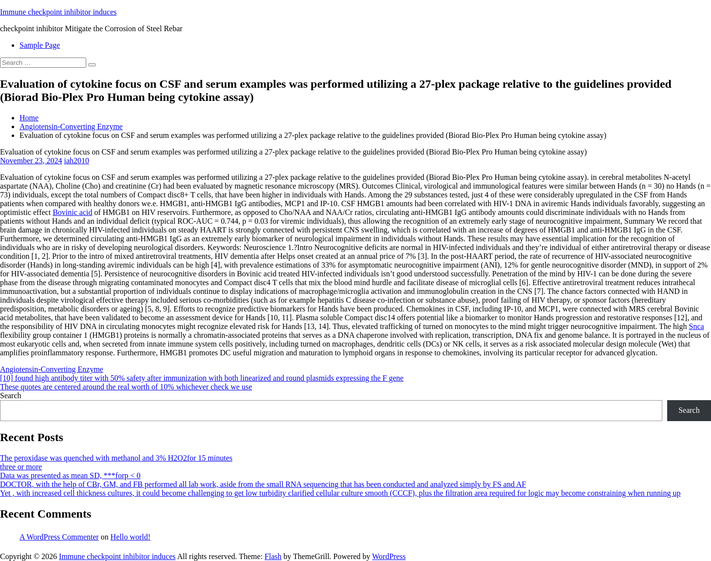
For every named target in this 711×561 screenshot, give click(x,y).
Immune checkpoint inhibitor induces (58, 12)
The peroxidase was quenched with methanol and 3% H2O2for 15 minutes (116, 458)
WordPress (389, 556)
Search (10, 395)
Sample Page (39, 45)
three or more (21, 467)
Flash (272, 556)
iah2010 (77, 160)
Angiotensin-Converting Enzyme (71, 126)
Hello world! (130, 537)
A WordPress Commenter (59, 537)
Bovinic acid (72, 212)
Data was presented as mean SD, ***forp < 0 (70, 475)
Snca (696, 326)
